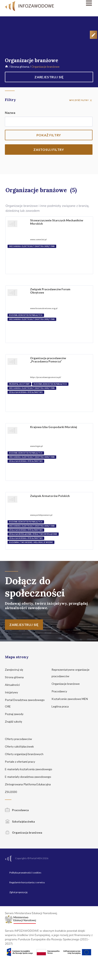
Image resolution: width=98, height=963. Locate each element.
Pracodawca (17, 810)
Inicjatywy (13, 692)
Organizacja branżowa (23, 832)
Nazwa (10, 112)
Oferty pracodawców (20, 739)
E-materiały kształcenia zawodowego (30, 769)
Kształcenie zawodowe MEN (72, 699)
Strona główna (19, 66)
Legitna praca (60, 706)
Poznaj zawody (16, 714)
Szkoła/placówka (20, 821)
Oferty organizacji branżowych (26, 754)
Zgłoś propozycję (18, 892)
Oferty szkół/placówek (21, 746)
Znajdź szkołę (15, 721)
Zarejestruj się (16, 669)
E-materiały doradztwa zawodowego (30, 776)
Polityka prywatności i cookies (25, 872)
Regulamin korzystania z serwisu (27, 882)
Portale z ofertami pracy (22, 761)
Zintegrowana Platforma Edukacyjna (30, 784)
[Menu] (80, 3)
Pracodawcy (61, 691)
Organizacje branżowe (68, 683)
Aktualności (14, 684)
